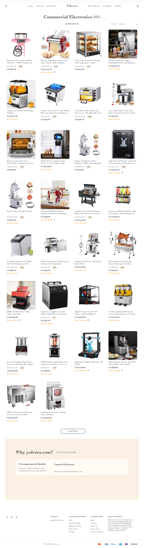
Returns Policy (73, 529)
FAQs (71, 520)
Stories (117, 6)
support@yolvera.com (57, 520)
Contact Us (94, 526)
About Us (93, 523)
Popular (39, 6)
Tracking (71, 532)
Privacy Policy (95, 529)
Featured (107, 6)
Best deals (51, 6)
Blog (92, 520)
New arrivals (94, 6)
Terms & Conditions (96, 532)
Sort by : (114, 24)
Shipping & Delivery (75, 526)
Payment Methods (74, 523)
